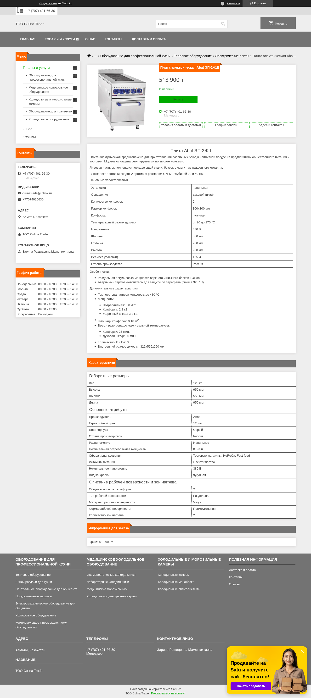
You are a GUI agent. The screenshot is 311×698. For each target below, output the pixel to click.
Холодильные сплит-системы (179, 589)
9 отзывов (233, 3)
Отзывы (29, 137)
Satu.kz (176, 689)
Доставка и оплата (149, 39)
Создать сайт (48, 3)
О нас (90, 39)
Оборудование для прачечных (50, 111)
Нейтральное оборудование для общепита (47, 589)
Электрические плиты (232, 56)
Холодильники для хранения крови (112, 596)
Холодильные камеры (174, 574)
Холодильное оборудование (49, 119)
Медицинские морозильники (107, 589)
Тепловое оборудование (193, 56)
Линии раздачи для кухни (34, 582)
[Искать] (223, 24)
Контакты (113, 39)
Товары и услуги (60, 39)
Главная (27, 39)
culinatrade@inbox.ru (37, 193)
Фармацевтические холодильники (111, 574)
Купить (178, 99)
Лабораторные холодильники (108, 582)
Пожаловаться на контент (168, 693)
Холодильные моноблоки (176, 582)
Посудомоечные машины (34, 596)
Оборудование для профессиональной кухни (135, 56)
